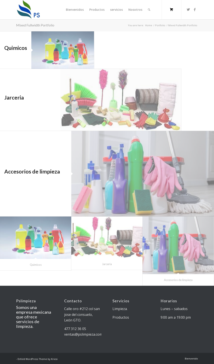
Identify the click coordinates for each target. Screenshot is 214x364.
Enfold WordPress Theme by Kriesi (38, 359)
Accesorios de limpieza (32, 171)
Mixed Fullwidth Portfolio (35, 25)
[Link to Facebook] (194, 9)
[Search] (149, 9)
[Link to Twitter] (188, 9)
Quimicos (15, 48)
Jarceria (14, 97)
